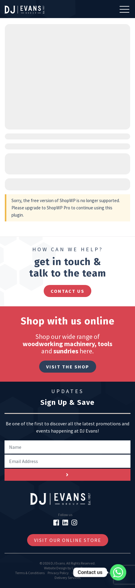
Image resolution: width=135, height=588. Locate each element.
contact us (67, 291)
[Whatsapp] (118, 572)
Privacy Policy (58, 573)
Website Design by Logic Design (67, 568)
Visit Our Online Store (67, 540)
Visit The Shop (67, 367)
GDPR (99, 573)
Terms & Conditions (30, 573)
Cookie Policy (82, 573)
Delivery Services (67, 577)
